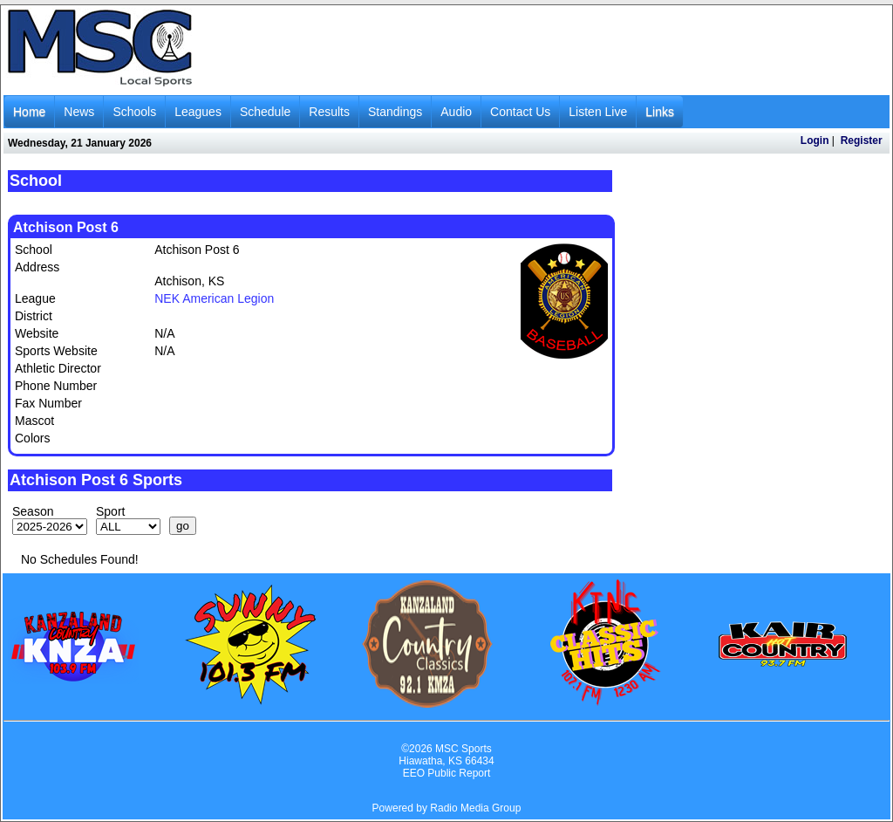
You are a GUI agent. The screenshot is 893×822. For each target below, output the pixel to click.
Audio (456, 112)
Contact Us (520, 112)
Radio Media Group (475, 808)
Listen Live (598, 112)
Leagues (198, 112)
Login (815, 140)
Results (329, 112)
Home (29, 112)
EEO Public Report (447, 773)
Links (659, 112)
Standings (395, 112)
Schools (134, 112)
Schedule (265, 112)
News (79, 112)
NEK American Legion (214, 298)
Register (862, 140)
